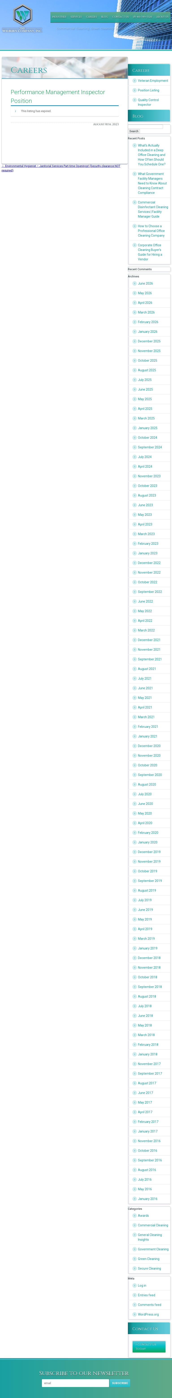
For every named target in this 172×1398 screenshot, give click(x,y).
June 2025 (145, 389)
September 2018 (150, 987)
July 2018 (145, 1006)
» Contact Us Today (145, 1346)
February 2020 (148, 832)
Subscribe (120, 1383)
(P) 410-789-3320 (142, 17)
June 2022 (145, 601)
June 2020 (145, 804)
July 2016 (145, 1179)
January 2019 (147, 948)
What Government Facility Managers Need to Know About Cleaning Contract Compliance (152, 183)
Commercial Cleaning (153, 1225)
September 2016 (150, 1160)
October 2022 (147, 582)
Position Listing (148, 90)
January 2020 (147, 842)
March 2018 (146, 1035)
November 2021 (149, 649)
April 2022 (145, 620)
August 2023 (147, 495)
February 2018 (148, 1044)
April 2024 (145, 466)
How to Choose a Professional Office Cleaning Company (151, 230)
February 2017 (148, 1122)
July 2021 (145, 678)
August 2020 (147, 784)
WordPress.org (148, 1314)
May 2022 (145, 611)
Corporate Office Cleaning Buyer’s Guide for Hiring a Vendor (150, 252)
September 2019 (150, 881)
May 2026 (145, 293)
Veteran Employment (153, 80)
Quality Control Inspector (148, 102)
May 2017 (145, 1102)
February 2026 (148, 322)
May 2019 (145, 919)
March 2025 (146, 418)
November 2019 (149, 861)
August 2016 (147, 1170)
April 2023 (145, 524)
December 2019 (149, 852)
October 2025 (147, 360)
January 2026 (147, 331)
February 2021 (148, 726)
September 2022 (150, 592)
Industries (59, 17)
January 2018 (147, 1054)
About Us (162, 17)
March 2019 (146, 938)
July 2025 (145, 380)
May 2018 (145, 1025)
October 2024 (147, 437)
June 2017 (145, 1093)
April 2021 (145, 707)
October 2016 (147, 1150)
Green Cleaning (148, 1259)
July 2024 (145, 457)
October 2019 (147, 871)
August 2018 (147, 996)
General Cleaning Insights (150, 1237)
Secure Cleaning (149, 1268)
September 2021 (150, 659)
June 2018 (145, 1016)
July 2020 (145, 794)
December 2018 (149, 958)
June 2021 (145, 688)
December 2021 (149, 640)
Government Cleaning (153, 1249)
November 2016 (149, 1141)
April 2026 (145, 303)
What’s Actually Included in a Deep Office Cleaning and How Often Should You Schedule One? (152, 155)
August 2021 (147, 669)
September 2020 (150, 775)
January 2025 (147, 428)
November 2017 (149, 1064)
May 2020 (145, 813)
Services (76, 17)
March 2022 (146, 630)
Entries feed (146, 1295)
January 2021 (147, 736)
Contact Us (120, 17)
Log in (142, 1285)
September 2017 (150, 1073)
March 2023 (146, 534)
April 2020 (145, 823)
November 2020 (149, 755)
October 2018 (147, 977)
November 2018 (149, 967)
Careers (91, 17)
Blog (104, 17)
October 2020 (147, 765)
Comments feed (149, 1305)
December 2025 (149, 341)
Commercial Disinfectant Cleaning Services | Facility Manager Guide (153, 209)
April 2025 (145, 409)
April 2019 (145, 929)
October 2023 (147, 486)
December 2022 (149, 563)
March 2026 (146, 312)
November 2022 (149, 572)
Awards (143, 1215)
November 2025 (149, 351)
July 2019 (145, 900)
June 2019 (145, 910)
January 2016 (147, 1199)
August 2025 (147, 370)
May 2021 (145, 698)
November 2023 (149, 476)
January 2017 (147, 1131)
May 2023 (145, 514)
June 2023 (145, 505)
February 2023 (148, 543)
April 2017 (145, 1112)
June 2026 (145, 283)
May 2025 (145, 399)
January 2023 (147, 553)
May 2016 (145, 1189)
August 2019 (147, 890)
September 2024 (150, 447)
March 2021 (146, 717)
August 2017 (147, 1083)
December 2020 (149, 746)
